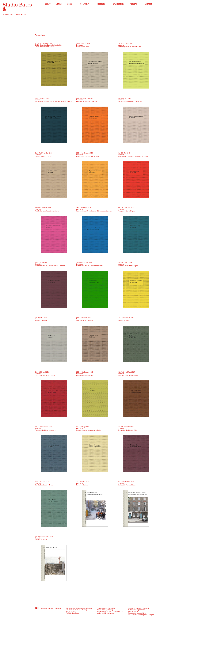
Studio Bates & (17, 7)
